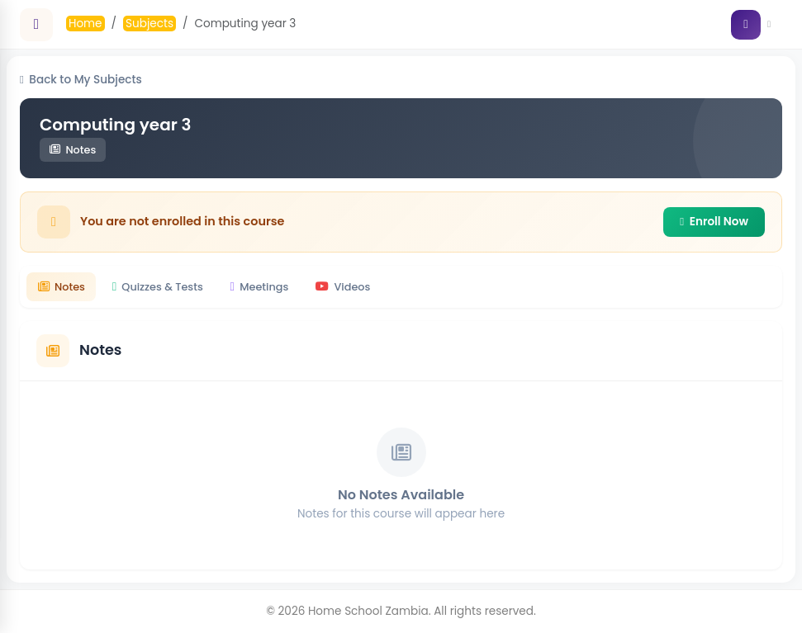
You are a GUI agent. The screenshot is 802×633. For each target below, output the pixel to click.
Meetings (259, 287)
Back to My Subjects (81, 79)
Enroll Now (714, 221)
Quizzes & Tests (157, 287)
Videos (343, 287)
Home (85, 23)
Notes (61, 287)
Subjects (149, 23)
